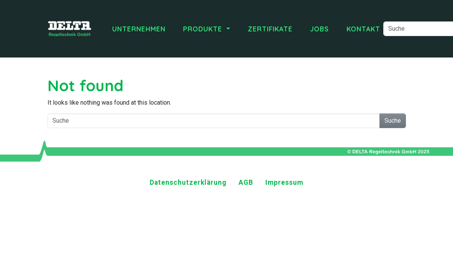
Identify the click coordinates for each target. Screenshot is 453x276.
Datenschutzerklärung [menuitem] (188, 182)
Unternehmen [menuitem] (138, 29)
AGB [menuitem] (246, 182)
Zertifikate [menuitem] (270, 29)
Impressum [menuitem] (284, 182)
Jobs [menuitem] (319, 29)
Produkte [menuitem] (203, 29)
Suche (392, 120)
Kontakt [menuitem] (363, 29)
